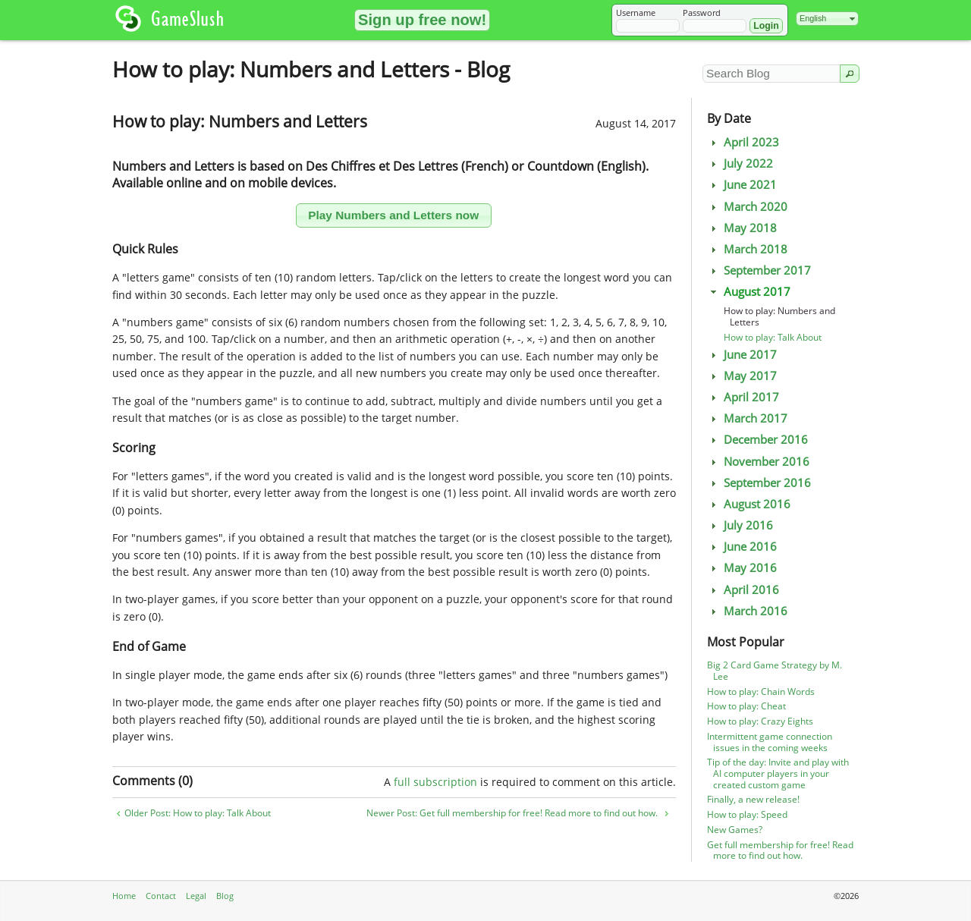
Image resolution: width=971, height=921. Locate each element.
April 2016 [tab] (743, 590)
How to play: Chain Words (761, 691)
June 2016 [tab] (742, 547)
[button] (422, 20)
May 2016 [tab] (742, 568)
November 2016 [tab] (758, 462)
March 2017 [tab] (747, 418)
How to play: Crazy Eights (760, 721)
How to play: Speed (747, 814)
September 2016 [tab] (759, 483)
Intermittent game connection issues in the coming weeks (769, 742)
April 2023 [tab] (743, 142)
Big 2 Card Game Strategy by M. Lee (774, 671)
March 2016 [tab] (747, 611)
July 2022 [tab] (740, 163)
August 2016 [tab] (748, 504)
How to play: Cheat (746, 705)
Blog (225, 895)
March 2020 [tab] (747, 207)
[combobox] (827, 18)
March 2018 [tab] (747, 249)
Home (124, 895)
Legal (196, 895)
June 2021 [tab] (742, 185)
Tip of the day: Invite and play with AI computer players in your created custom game (778, 773)
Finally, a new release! (753, 799)
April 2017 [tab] (743, 397)
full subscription (435, 782)
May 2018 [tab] (742, 228)
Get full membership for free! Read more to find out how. (780, 850)
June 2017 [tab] (742, 355)
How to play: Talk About (773, 337)
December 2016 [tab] (757, 440)
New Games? (734, 829)
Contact (161, 895)
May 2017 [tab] (742, 376)
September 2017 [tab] (759, 270)
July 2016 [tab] (740, 525)
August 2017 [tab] (748, 292)
